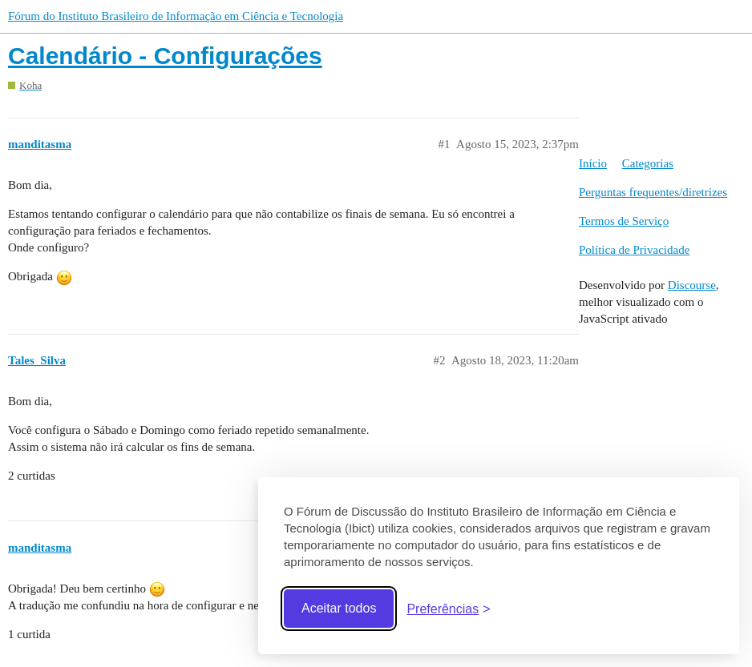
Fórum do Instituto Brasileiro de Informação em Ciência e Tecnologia (175, 16)
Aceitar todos (338, 608)
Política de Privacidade (634, 249)
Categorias (647, 163)
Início (593, 163)
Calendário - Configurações (165, 55)
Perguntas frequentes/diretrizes (653, 192)
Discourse (692, 285)
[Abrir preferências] (448, 609)
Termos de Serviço (624, 221)
